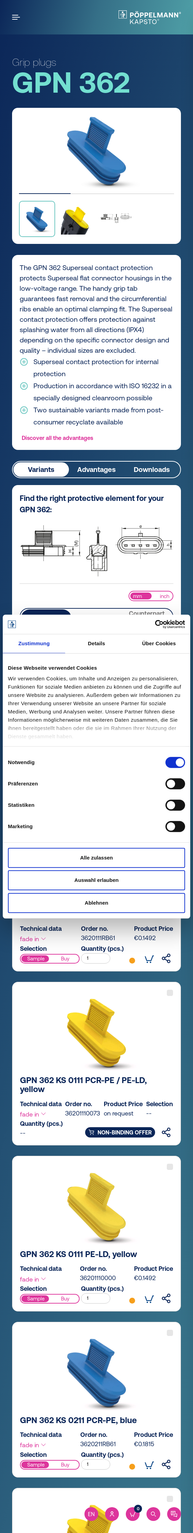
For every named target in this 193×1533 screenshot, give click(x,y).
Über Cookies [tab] (159, 643)
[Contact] (174, 1514)
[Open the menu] (17, 17)
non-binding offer (120, 1132)
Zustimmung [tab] (34, 643)
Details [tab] (96, 643)
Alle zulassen (96, 858)
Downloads (152, 469)
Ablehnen (96, 903)
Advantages (96, 469)
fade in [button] (33, 939)
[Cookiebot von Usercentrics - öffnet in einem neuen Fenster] (155, 624)
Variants (41, 469)
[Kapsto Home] (150, 17)
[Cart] (133, 1514)
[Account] (112, 1514)
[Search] (153, 1514)
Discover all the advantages (57, 438)
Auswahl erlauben (96, 880)
